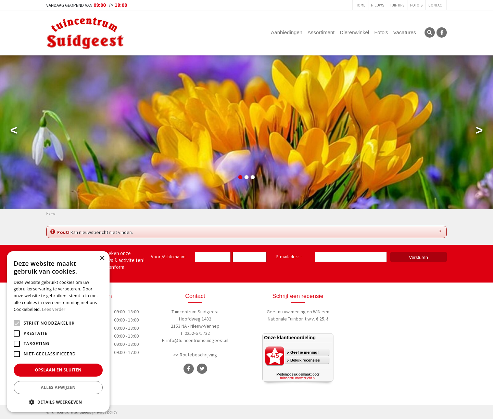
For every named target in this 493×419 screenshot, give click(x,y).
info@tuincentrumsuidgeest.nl (197, 340)
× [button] (101, 258)
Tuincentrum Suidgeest (195, 312)
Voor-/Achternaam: (169, 257)
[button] (58, 401)
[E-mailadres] (351, 257)
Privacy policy (105, 412)
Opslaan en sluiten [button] (58, 370)
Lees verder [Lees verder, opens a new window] (54, 309)
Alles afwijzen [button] (58, 387)
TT (202, 369)
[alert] (58, 331)
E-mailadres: (289, 257)
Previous (14, 132)
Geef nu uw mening (286, 312)
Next (479, 132)
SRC (430, 32)
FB (442, 32)
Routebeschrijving (198, 355)
